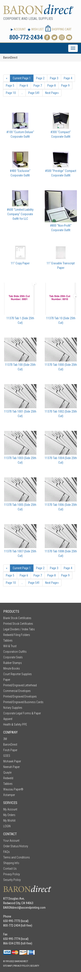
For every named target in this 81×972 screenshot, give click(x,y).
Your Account (11, 840)
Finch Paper (10, 750)
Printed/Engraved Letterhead (20, 685)
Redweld (8, 778)
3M (5, 739)
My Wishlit (9, 820)
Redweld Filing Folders (16, 635)
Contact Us (10, 868)
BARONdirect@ (12, 907)
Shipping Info (11, 863)
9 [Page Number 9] (65, 85)
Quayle (7, 772)
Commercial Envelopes (17, 691)
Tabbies (8, 640)
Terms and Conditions (16, 857)
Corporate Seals (13, 657)
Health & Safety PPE (15, 724)
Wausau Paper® (13, 789)
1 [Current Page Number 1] (22, 78)
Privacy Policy (11, 874)
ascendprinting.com (33, 907)
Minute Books (11, 668)
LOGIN (7, 826)
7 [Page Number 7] (37, 85)
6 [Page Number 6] (24, 85)
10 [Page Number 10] (11, 93)
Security (34, 966)
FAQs (6, 852)
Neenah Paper (11, 767)
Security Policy (12, 880)
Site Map (7, 966)
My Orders (9, 815)
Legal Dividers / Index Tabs (19, 629)
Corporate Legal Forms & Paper (22, 713)
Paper (6, 679)
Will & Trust (10, 646)
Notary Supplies (12, 707)
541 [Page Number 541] (34, 93)
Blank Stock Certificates (17, 618)
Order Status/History (15, 846)
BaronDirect (10, 744)
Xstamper (9, 795)
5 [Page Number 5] (10, 85)
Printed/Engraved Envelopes (20, 696)
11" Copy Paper (20, 263)
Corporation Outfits (15, 651)
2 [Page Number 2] (40, 78)
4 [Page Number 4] (68, 78)
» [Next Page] (52, 93)
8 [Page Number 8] (51, 85)
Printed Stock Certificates (18, 623)
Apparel (7, 719)
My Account (10, 809)
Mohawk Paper (12, 761)
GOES (6, 755)
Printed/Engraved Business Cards (23, 702)
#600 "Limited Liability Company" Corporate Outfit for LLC (20, 214)
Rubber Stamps (12, 663)
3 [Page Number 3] (54, 78)
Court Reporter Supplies (17, 674)
